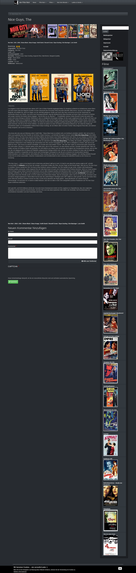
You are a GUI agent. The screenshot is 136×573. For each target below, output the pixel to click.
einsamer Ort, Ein (109, 362)
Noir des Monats (63, 2)
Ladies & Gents (77, 2)
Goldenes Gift (108, 459)
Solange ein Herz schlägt (111, 336)
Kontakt (105, 46)
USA (15, 42)
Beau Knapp (32, 42)
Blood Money (108, 214)
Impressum (106, 43)
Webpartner (107, 39)
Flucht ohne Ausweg (110, 165)
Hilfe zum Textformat (89, 261)
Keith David (40, 42)
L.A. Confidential (80, 173)
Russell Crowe (48, 42)
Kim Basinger (66, 42)
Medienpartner (107, 35)
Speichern (13, 282)
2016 (18, 42)
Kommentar (11, 246)
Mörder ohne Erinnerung (111, 116)
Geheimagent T (108, 68)
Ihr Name (11, 231)
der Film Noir (24, 2)
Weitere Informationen (20, 571)
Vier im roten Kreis (109, 534)
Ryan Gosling (57, 42)
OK (120, 568)
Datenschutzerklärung (110, 50)
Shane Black (24, 42)
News (34, 2)
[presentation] (22, 273)
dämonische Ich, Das (110, 410)
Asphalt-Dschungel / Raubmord (113, 313)
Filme (51, 2)
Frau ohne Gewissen (110, 264)
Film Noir (42, 2)
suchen (105, 31)
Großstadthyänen (109, 386)
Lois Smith (74, 42)
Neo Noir (10, 42)
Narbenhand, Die (109, 92)
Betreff (10, 239)
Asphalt (106, 434)
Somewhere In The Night (111, 288)
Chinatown (107, 509)
